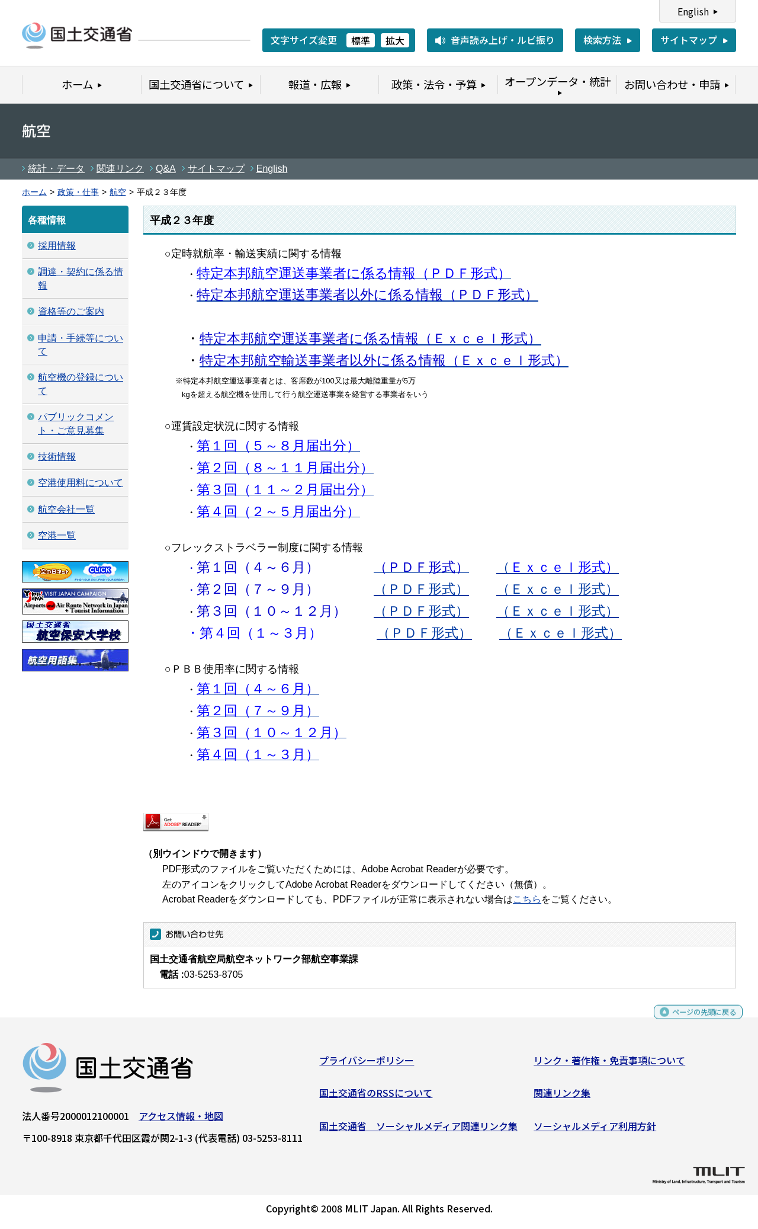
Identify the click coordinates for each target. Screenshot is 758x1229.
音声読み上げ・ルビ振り (503, 40)
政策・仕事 (78, 192)
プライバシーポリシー (366, 1065)
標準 (360, 40)
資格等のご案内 (71, 311)
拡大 (395, 40)
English (693, 11)
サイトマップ (688, 40)
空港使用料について (80, 483)
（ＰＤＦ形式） (421, 589)
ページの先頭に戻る (694, 1022)
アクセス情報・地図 (181, 1120)
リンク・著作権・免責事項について (609, 1065)
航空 (118, 192)
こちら (527, 899)
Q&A (166, 169)
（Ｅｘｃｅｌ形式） (557, 589)
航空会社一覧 (66, 509)
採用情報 (57, 246)
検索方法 (602, 40)
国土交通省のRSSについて (375, 1097)
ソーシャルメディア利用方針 (595, 1131)
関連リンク (120, 169)
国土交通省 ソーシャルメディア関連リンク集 (418, 1131)
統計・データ (56, 169)
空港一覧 (57, 535)
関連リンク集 (562, 1097)
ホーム (34, 192)
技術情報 (57, 457)
